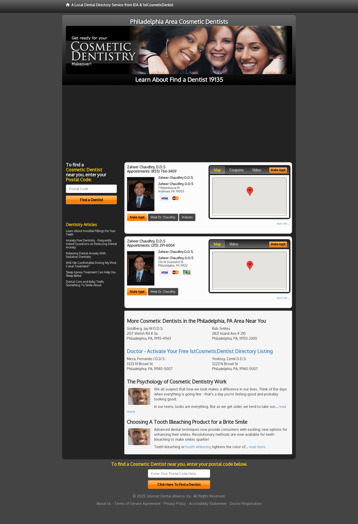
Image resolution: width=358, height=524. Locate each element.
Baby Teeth (96, 282)
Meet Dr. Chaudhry (163, 217)
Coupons (236, 170)
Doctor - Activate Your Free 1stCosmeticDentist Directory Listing (200, 351)
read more (257, 447)
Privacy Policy (175, 503)
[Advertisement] (179, 122)
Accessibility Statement (207, 503)
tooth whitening (198, 447)
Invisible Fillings (93, 231)
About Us (103, 503)
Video (256, 170)
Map (217, 170)
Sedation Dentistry (78, 257)
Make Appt (137, 217)
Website (187, 217)
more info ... (282, 223)
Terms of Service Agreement (137, 503)
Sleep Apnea (74, 272)
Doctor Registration (246, 503)
